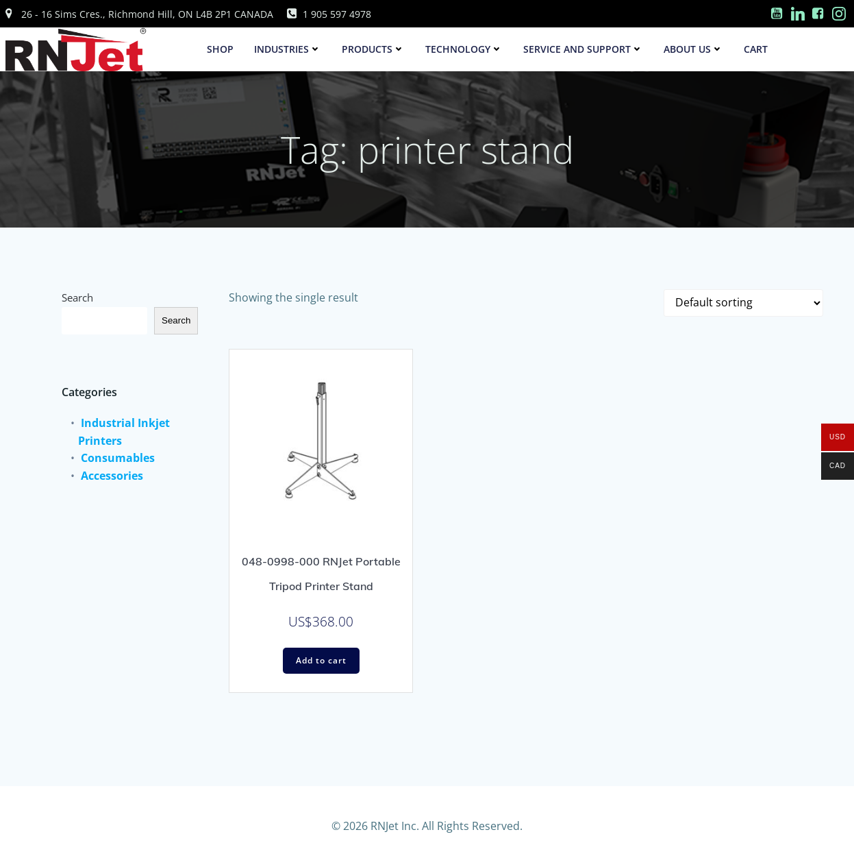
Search (77, 297)
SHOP (220, 49)
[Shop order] (743, 303)
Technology (464, 49)
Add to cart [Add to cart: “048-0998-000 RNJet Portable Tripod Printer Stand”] (321, 660)
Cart (756, 49)
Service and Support (583, 49)
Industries (287, 49)
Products (373, 49)
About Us (693, 49)
